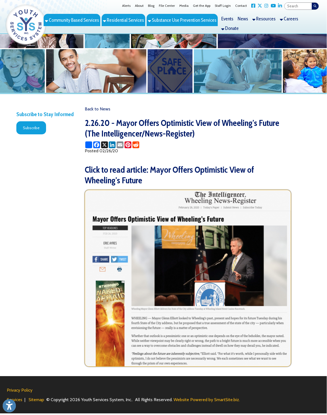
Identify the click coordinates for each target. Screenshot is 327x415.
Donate (230, 28)
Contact (241, 6)
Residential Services (123, 20)
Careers (289, 18)
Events (227, 18)
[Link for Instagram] (265, 6)
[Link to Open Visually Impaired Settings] (9, 405)
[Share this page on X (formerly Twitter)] (104, 144)
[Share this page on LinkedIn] (112, 144)
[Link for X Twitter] (258, 6)
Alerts (126, 6)
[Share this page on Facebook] (97, 144)
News (243, 18)
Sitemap (36, 399)
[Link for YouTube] (272, 6)
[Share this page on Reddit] (136, 144)
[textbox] (298, 6)
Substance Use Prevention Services (182, 20)
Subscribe (31, 128)
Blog (151, 6)
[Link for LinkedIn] (279, 6)
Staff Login (223, 6)
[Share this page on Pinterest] (128, 144)
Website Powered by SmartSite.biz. (207, 399)
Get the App (201, 6)
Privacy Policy (19, 390)
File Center (167, 6)
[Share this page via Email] (120, 144)
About (139, 6)
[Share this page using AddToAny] (89, 144)
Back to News (97, 109)
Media (184, 6)
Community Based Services (72, 20)
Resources (263, 18)
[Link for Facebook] (252, 6)
